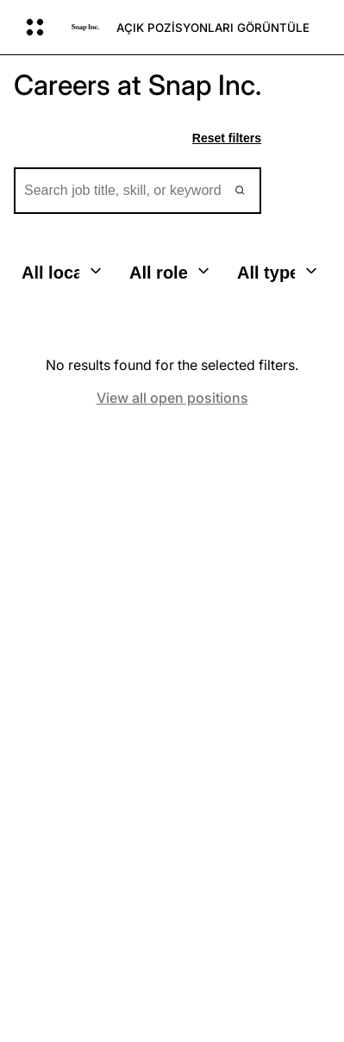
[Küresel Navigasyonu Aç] (37, 27)
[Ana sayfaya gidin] (85, 27)
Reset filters (226, 138)
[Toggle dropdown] (95, 270)
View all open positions (172, 398)
